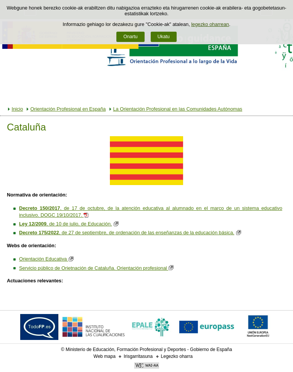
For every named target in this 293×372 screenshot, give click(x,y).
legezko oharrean (210, 24)
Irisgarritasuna (138, 356)
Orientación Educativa (47, 259)
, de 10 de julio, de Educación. (65, 224)
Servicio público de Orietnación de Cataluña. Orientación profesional (97, 268)
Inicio (17, 109)
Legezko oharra (177, 356)
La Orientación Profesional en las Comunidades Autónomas (177, 109)
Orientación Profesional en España (68, 109)
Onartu (130, 36)
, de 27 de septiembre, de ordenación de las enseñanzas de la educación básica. (126, 232)
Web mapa (104, 356)
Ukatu (164, 36)
